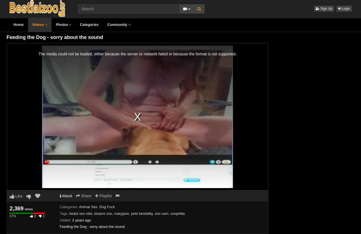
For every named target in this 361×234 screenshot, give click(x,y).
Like (16, 196)
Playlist (103, 196)
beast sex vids (80, 213)
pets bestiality (142, 213)
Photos (64, 25)
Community (119, 25)
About (66, 196)
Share (83, 196)
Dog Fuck (107, 207)
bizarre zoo (103, 213)
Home (19, 25)
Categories (89, 25)
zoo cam (161, 213)
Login (344, 9)
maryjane (121, 213)
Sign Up (324, 9)
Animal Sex (88, 207)
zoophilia (177, 213)
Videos (39, 25)
